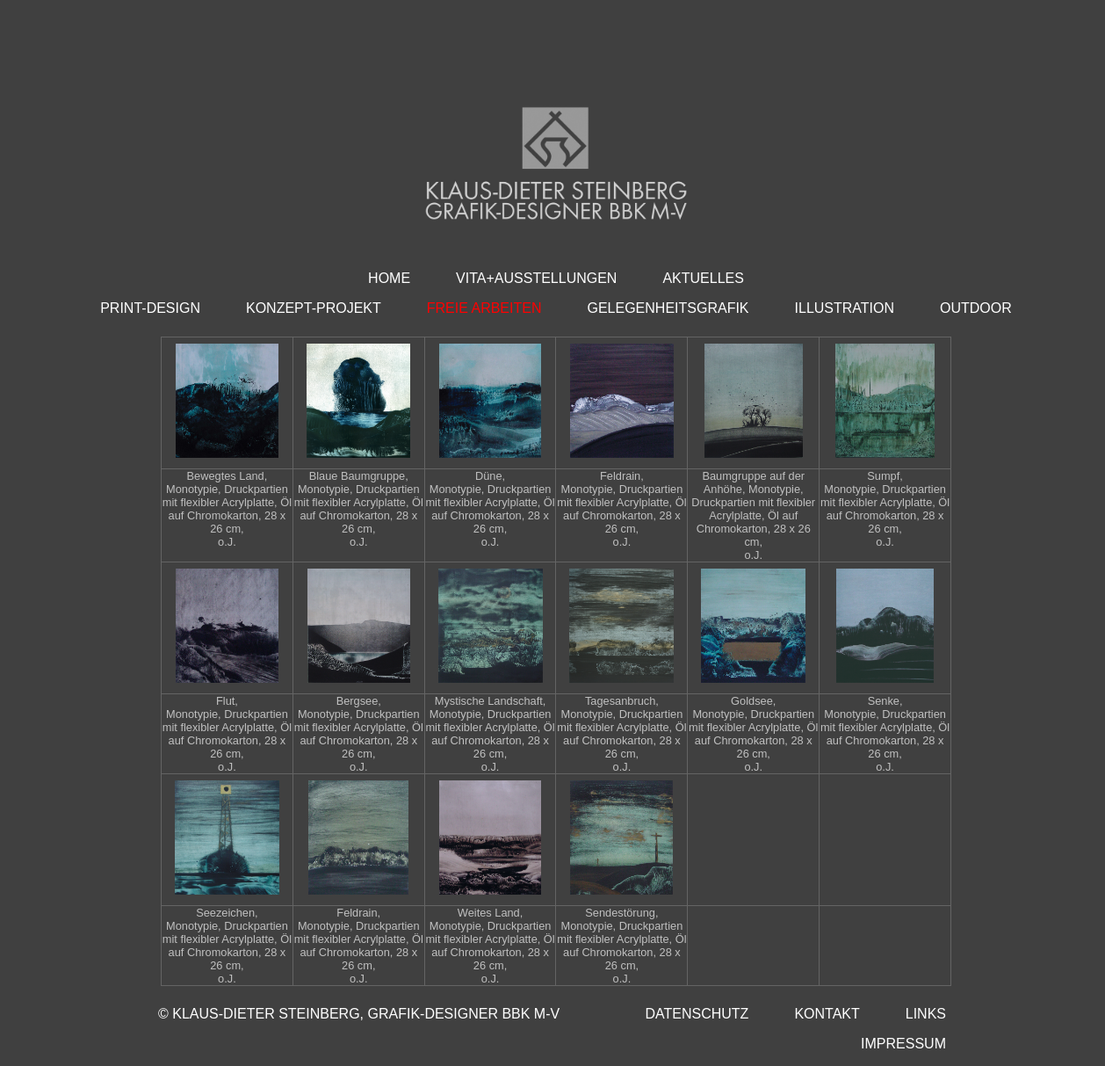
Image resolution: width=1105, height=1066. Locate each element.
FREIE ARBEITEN (484, 308)
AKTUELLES (702, 278)
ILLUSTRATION (845, 308)
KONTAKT (826, 1013)
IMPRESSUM (903, 1043)
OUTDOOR (976, 308)
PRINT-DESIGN (150, 308)
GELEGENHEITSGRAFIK (667, 308)
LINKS (926, 1013)
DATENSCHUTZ (696, 1013)
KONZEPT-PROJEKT (313, 308)
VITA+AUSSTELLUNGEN (536, 278)
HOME (389, 278)
